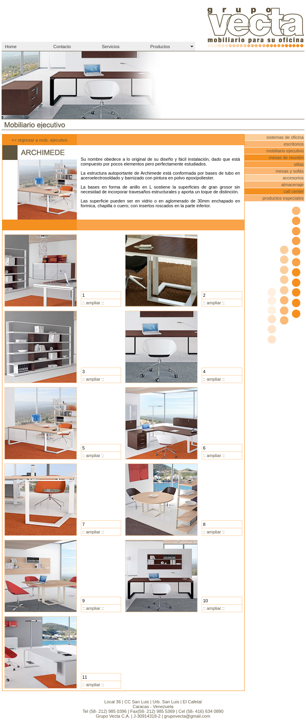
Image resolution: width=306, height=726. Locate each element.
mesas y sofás (290, 171)
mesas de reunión (286, 157)
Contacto (62, 46)
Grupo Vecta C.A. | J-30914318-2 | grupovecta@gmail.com (153, 716)
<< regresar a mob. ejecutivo (39, 140)
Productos (160, 46)
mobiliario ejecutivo (285, 150)
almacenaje (292, 184)
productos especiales (283, 198)
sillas (299, 164)
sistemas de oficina (285, 137)
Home (10, 46)
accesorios (293, 177)
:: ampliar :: (93, 302)
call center (294, 191)
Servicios (111, 46)
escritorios (294, 144)
